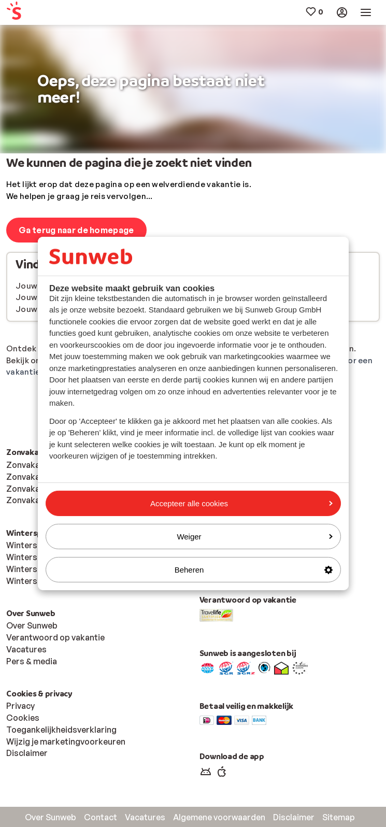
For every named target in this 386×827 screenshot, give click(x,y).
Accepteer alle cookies (241, 502)
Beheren (254, 569)
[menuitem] (37, 13)
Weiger (254, 536)
